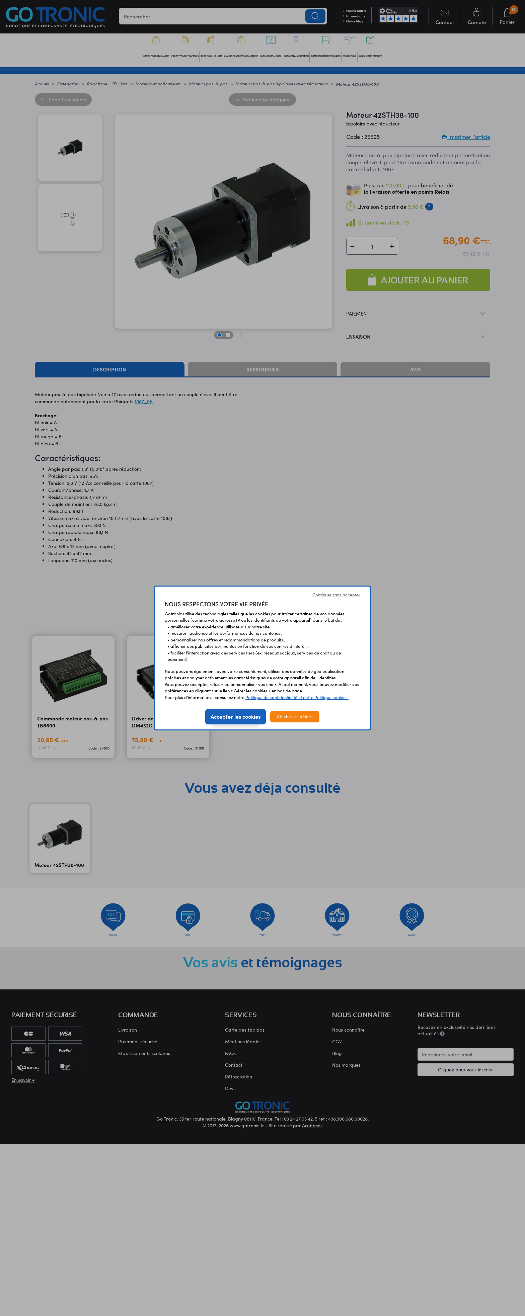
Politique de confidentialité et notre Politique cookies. (297, 697)
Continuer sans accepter (336, 595)
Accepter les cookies (235, 716)
